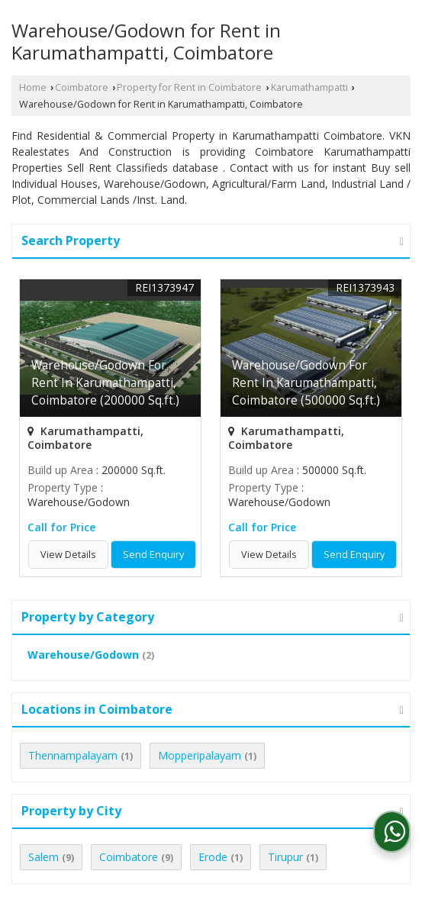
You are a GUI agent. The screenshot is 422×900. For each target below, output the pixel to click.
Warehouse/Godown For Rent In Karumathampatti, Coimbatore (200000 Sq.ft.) (105, 382)
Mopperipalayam (199, 755)
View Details (68, 554)
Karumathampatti (309, 87)
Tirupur (285, 857)
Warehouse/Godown (83, 654)
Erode (212, 857)
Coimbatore (81, 87)
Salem (43, 857)
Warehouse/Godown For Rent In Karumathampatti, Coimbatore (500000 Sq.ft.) (306, 382)
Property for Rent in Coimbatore (189, 87)
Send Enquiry (153, 554)
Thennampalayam (73, 755)
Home (33, 87)
